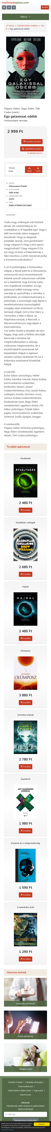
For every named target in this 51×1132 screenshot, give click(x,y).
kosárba (26, 510)
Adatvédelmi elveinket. (7, 1130)
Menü (25, 17)
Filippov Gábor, (12, 108)
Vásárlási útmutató (34, 1082)
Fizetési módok (15, 1082)
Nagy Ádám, (28, 108)
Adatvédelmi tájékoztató (19, 1090)
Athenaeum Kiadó (18, 186)
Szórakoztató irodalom (27, 25)
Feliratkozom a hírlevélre (25, 1120)
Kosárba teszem (32, 141)
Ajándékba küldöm (32, 148)
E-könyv (10, 25)
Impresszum (25, 1094)
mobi (38, 169)
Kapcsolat (38, 1090)
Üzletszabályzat (25, 1086)
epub (29, 169)
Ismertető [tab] (10, 214)
